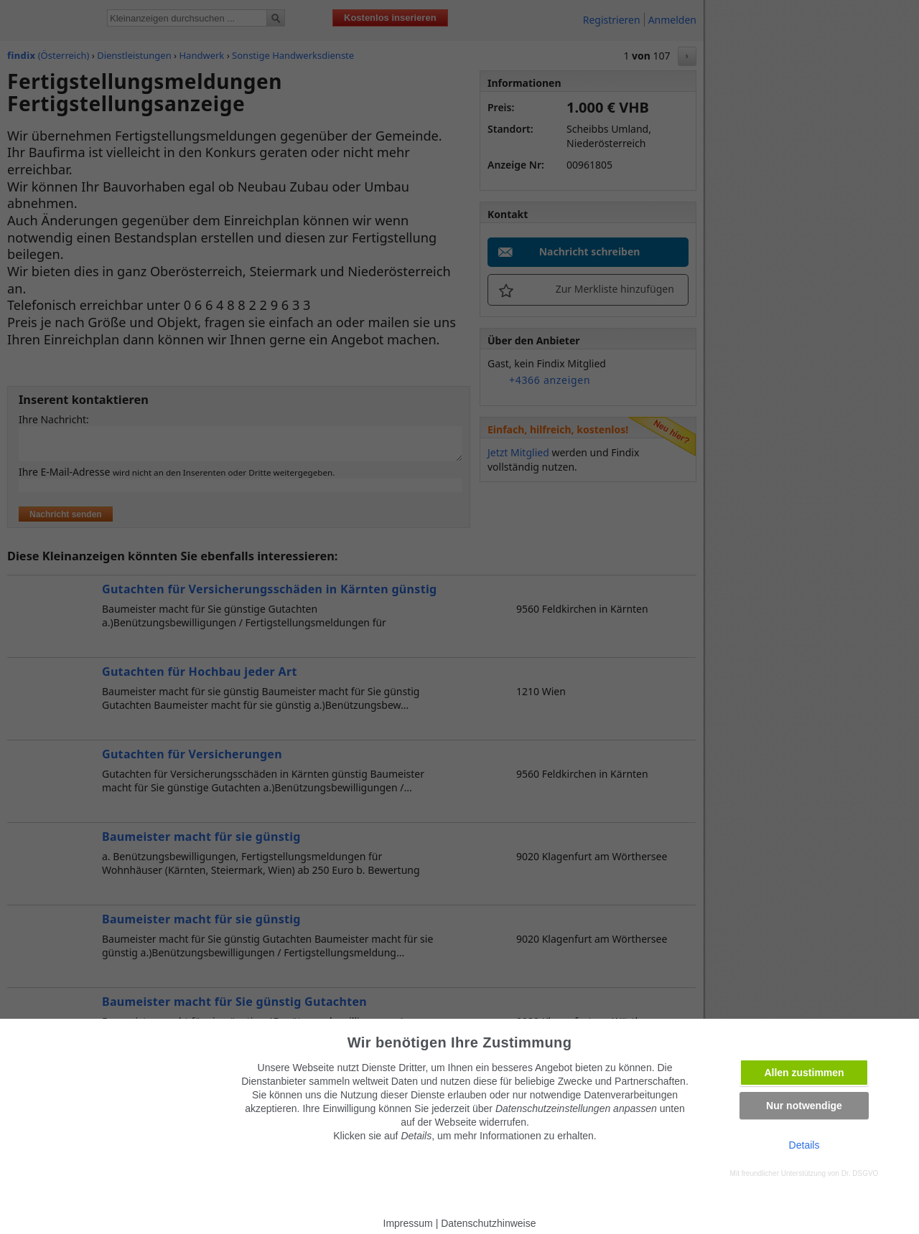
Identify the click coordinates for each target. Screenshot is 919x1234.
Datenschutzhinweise (488, 1223)
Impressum (408, 1223)
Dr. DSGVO (860, 1173)
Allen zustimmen (804, 1072)
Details (804, 1145)
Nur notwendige (804, 1105)
